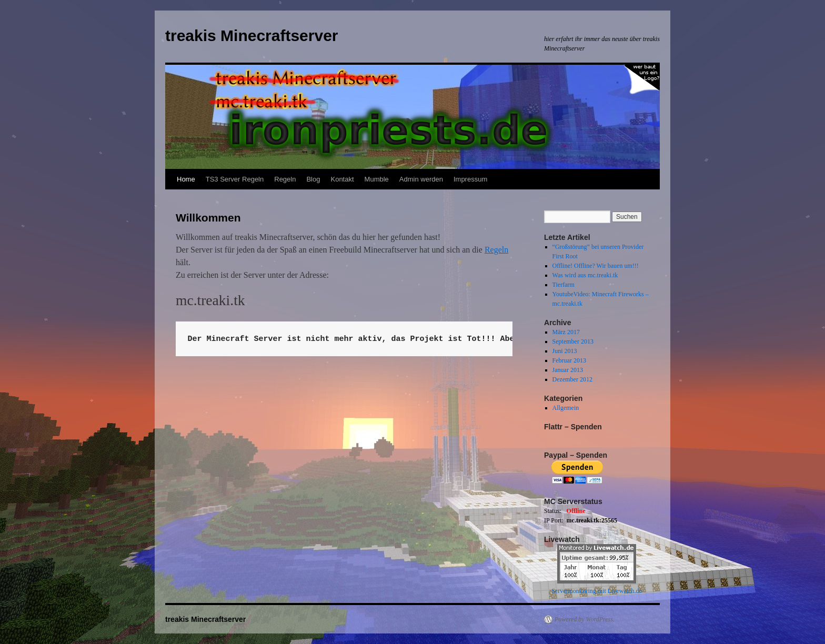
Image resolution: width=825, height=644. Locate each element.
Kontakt (342, 179)
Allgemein (565, 407)
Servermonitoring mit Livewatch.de (596, 591)
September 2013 (572, 341)
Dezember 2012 (572, 379)
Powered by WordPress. (585, 619)
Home (186, 179)
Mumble (377, 179)
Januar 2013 (567, 370)
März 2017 (566, 332)
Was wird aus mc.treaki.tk (585, 275)
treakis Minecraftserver (251, 35)
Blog (313, 179)
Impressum (470, 179)
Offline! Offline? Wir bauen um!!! (595, 265)
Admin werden (421, 179)
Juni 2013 (564, 351)
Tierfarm (563, 284)
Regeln (285, 179)
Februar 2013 (569, 360)
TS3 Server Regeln (235, 179)
